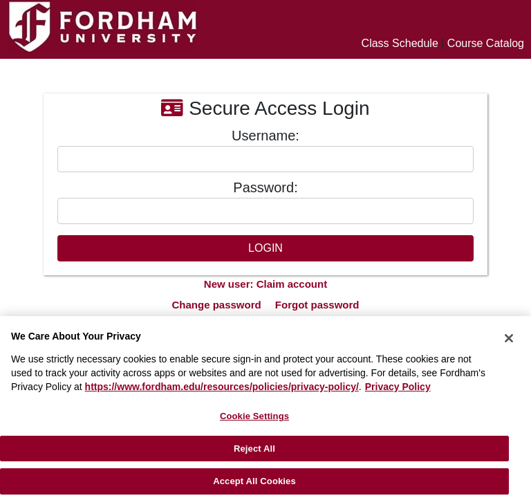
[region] (265, 407)
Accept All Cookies (254, 481)
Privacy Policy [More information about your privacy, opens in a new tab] (398, 386)
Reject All (254, 448)
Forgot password (317, 305)
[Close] (509, 338)
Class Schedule (400, 43)
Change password (216, 305)
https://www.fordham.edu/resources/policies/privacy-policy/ (222, 386)
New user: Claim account (265, 284)
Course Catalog (485, 43)
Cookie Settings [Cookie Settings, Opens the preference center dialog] (254, 416)
